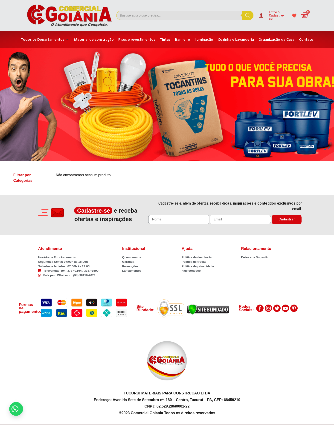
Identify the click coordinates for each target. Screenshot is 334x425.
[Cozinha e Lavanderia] (235, 39)
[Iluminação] (203, 39)
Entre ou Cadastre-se (276, 15)
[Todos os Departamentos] (45, 39)
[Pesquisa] (247, 15)
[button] (16, 409)
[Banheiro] (182, 39)
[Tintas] (165, 39)
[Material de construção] (94, 39)
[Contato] (306, 39)
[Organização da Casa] (276, 39)
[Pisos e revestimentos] (136, 39)
